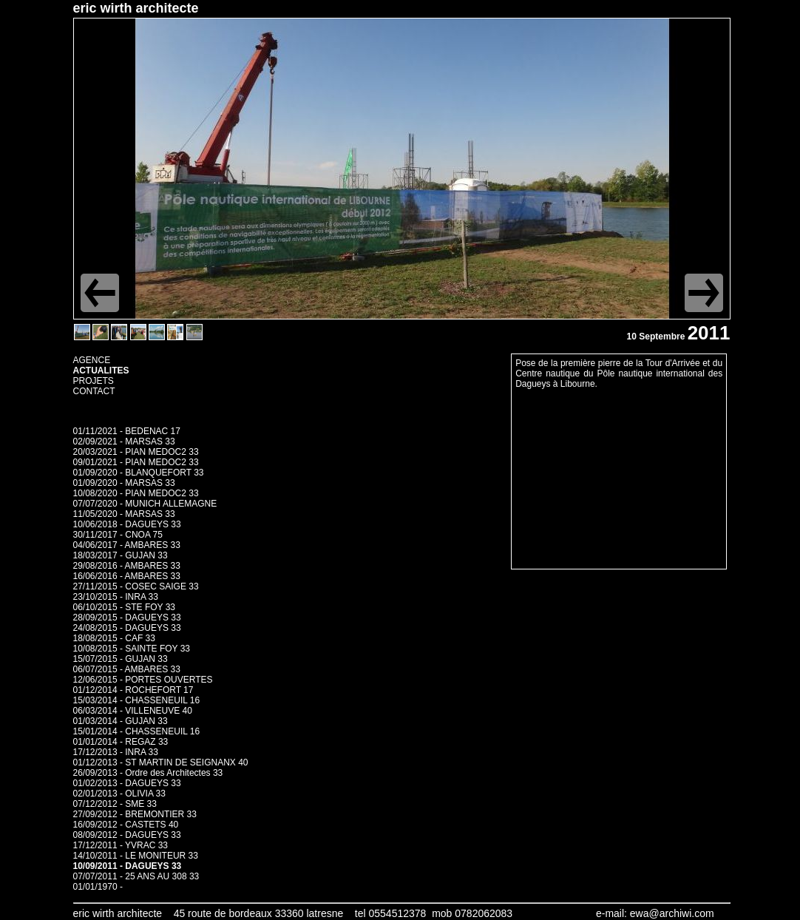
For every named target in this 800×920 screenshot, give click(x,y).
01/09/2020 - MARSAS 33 (124, 483)
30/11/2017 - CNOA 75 (118, 535)
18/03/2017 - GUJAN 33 (120, 555)
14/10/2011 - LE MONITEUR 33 (135, 855)
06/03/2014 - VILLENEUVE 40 (132, 711)
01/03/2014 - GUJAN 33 (120, 721)
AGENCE (92, 360)
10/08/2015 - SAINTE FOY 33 (132, 648)
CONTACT (94, 391)
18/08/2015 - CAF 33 (114, 638)
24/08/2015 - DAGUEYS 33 (127, 628)
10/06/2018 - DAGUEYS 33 (127, 524)
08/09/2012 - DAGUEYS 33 (127, 835)
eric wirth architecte (136, 8)
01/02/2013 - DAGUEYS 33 (127, 783)
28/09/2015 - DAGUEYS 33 (127, 617)
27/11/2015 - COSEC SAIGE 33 (136, 586)
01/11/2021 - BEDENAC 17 (126, 431)
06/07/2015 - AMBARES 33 (126, 669)
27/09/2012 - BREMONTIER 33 (135, 814)
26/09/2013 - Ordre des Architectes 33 (148, 773)
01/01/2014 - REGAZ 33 (121, 742)
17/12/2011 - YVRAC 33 (121, 845)
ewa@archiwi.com (672, 913)
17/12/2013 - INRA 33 (115, 752)
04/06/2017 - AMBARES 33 (126, 545)
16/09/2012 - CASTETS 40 (126, 824)
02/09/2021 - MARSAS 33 (124, 441)
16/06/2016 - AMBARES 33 (126, 576)
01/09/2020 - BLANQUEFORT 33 (138, 472)
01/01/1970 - (98, 887)
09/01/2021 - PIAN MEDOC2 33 (136, 462)
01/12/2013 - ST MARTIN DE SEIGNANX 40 (160, 762)
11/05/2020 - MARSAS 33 (124, 514)
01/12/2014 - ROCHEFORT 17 (133, 690)
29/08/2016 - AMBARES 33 (126, 566)
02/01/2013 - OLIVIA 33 (119, 793)
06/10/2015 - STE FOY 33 (124, 607)
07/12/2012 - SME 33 (115, 804)
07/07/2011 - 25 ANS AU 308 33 (136, 876)
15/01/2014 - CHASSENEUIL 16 (136, 731)
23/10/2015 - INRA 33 (115, 597)
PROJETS (93, 381)
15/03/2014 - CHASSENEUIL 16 (136, 700)
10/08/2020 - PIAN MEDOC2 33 (136, 493)
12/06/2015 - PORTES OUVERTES (143, 679)
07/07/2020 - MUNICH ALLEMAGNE (145, 503)
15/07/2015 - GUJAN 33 (120, 659)
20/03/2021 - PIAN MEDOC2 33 (136, 452)
